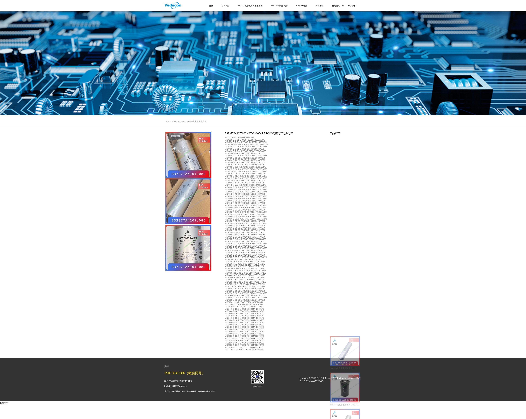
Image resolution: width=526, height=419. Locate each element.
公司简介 (225, 6)
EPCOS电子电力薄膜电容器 (250, 6)
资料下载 (319, 6)
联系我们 (352, 6)
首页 (211, 6)
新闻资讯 (336, 6)
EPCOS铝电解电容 (279, 6)
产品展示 (199, 121)
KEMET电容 (301, 6)
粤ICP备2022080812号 (314, 381)
